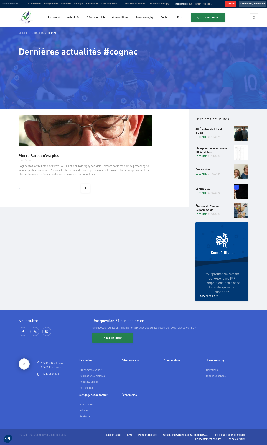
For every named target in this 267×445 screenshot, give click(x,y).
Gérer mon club (96, 17)
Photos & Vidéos (88, 381)
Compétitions (51, 3)
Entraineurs (92, 3)
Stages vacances (216, 375)
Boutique (78, 3)
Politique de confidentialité (230, 434)
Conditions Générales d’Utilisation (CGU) (186, 434)
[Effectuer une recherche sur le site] (257, 18)
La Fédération (34, 3)
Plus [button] (179, 17)
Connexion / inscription (252, 3)
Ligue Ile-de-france (135, 3)
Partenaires (86, 387)
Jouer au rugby (144, 17)
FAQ (129, 434)
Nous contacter (113, 337)
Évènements (129, 395)
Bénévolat (85, 416)
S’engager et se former (93, 395)
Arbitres (83, 410)
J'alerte (231, 3)
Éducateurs (86, 404)
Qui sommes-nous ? (90, 369)
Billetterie (66, 3)
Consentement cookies (208, 439)
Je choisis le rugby (159, 3)
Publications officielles (92, 375)
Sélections (212, 369)
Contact (165, 17)
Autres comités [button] (10, 3)
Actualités (73, 17)
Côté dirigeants (109, 3)
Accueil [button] (23, 33)
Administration (236, 439)
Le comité (54, 17)
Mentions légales (147, 434)
